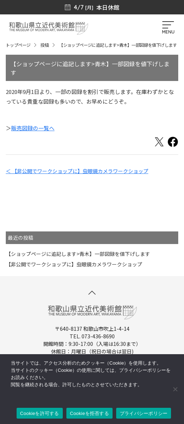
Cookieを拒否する (89, 413)
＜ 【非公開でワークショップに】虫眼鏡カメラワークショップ (77, 171)
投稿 (44, 45)
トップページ (18, 45)
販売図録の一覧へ (32, 128)
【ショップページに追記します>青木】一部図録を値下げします (78, 253)
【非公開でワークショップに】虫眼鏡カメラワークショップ (74, 264)
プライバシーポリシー (144, 413)
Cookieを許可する (39, 413)
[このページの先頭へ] (92, 292)
